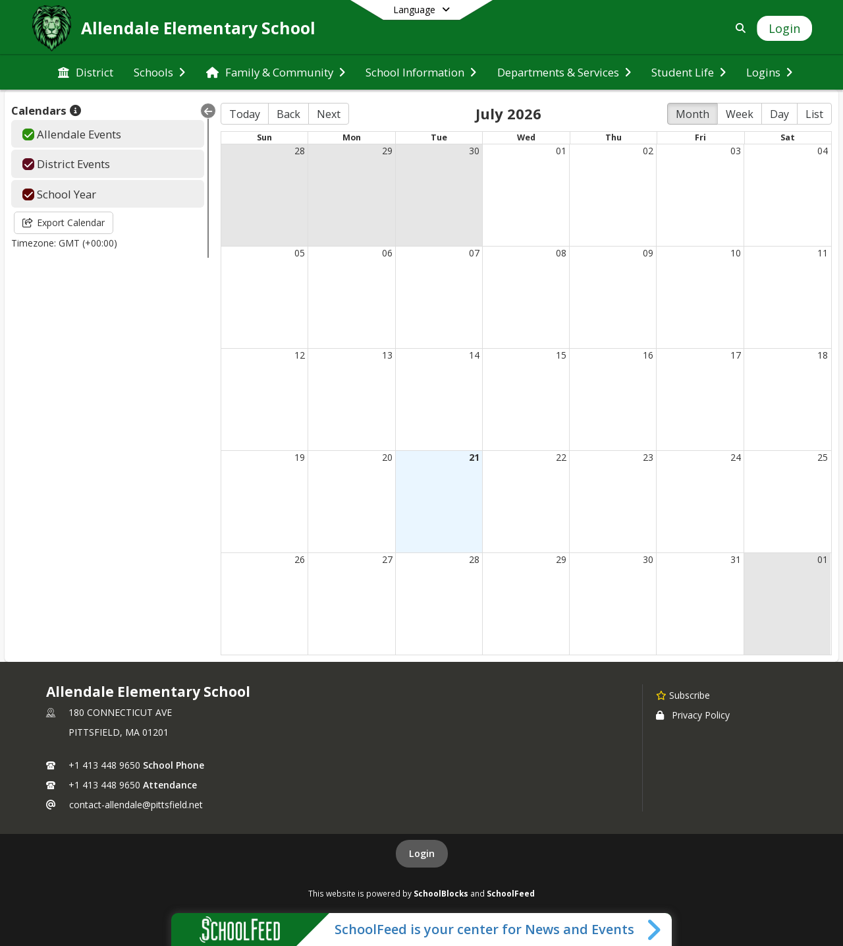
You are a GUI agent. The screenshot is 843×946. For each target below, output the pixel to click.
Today (244, 114)
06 (387, 253)
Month (692, 114)
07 (474, 253)
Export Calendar (63, 222)
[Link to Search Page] (738, 28)
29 (387, 150)
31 (735, 559)
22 (561, 457)
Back (288, 114)
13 (387, 355)
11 (822, 253)
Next (328, 114)
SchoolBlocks (441, 893)
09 (648, 253)
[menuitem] (85, 72)
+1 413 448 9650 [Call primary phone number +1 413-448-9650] (104, 765)
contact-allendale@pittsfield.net (136, 804)
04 (822, 150)
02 (648, 150)
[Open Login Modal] (784, 28)
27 (387, 559)
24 (735, 457)
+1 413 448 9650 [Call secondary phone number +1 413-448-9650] (104, 785)
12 (299, 355)
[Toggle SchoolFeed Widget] (655, 929)
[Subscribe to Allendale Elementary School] (683, 695)
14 (474, 355)
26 (299, 559)
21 (474, 457)
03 (735, 150)
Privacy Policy (693, 715)
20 (387, 457)
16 (648, 355)
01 (561, 150)
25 (822, 457)
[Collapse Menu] (208, 111)
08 (561, 253)
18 (822, 355)
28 (299, 150)
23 (648, 457)
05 (299, 253)
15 (561, 355)
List (814, 114)
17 (735, 355)
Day (779, 114)
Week (739, 114)
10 (735, 253)
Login (422, 853)
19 (299, 457)
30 (474, 150)
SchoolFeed (511, 893)
